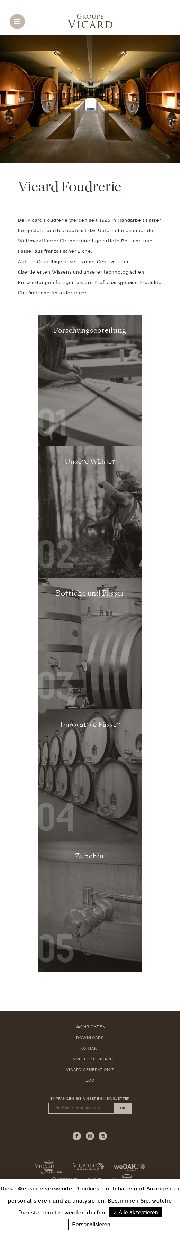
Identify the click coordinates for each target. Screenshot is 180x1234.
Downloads (90, 1037)
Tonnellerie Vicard (90, 1059)
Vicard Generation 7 (90, 1070)
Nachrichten (90, 1027)
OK (122, 1108)
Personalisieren (91, 1224)
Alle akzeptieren (135, 1212)
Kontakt (90, 1048)
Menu (19, 20)
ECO (90, 1080)
